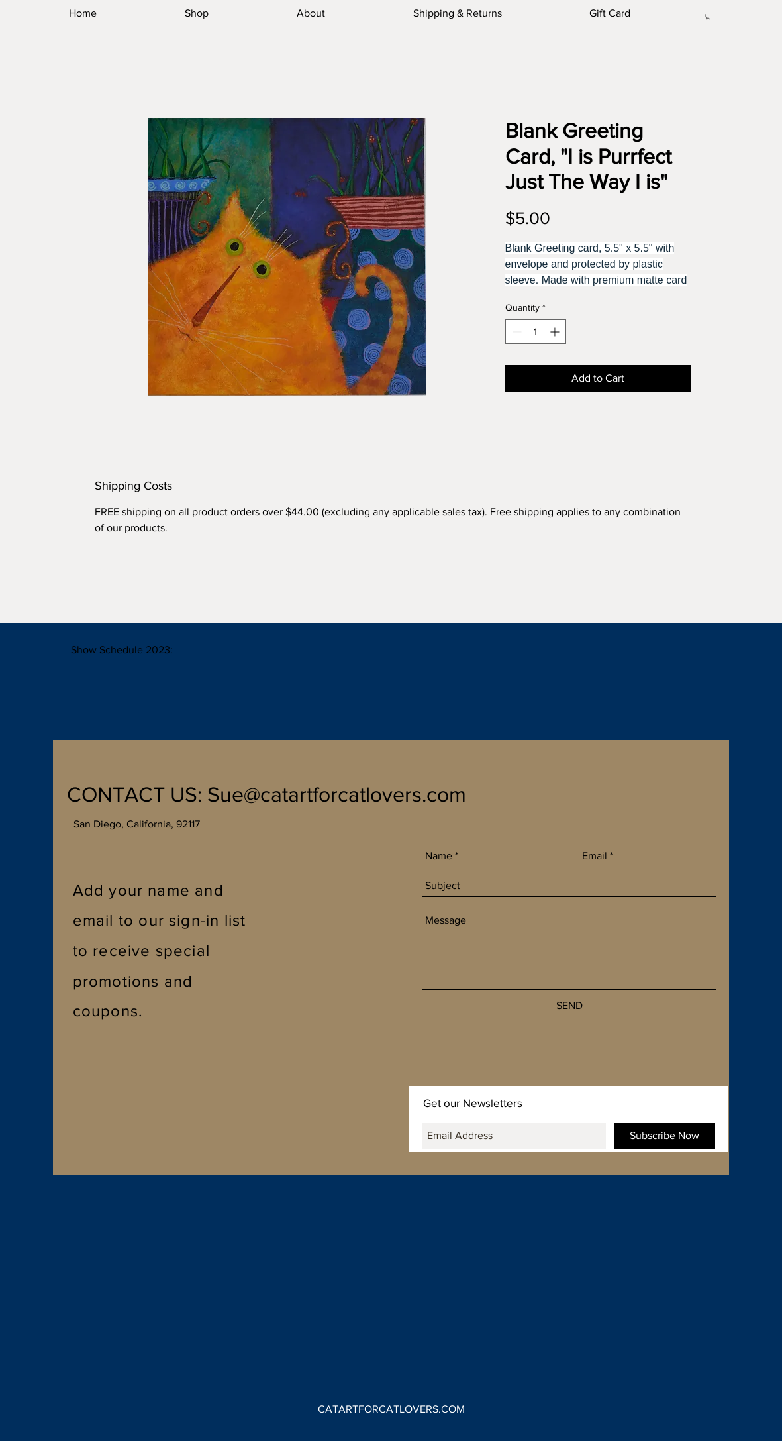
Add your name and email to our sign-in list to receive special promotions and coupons (159, 950)
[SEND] (569, 1005)
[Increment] (556, 331)
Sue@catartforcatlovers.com (336, 794)
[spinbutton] (536, 331)
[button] (708, 16)
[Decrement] (515, 331)
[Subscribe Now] (664, 1136)
